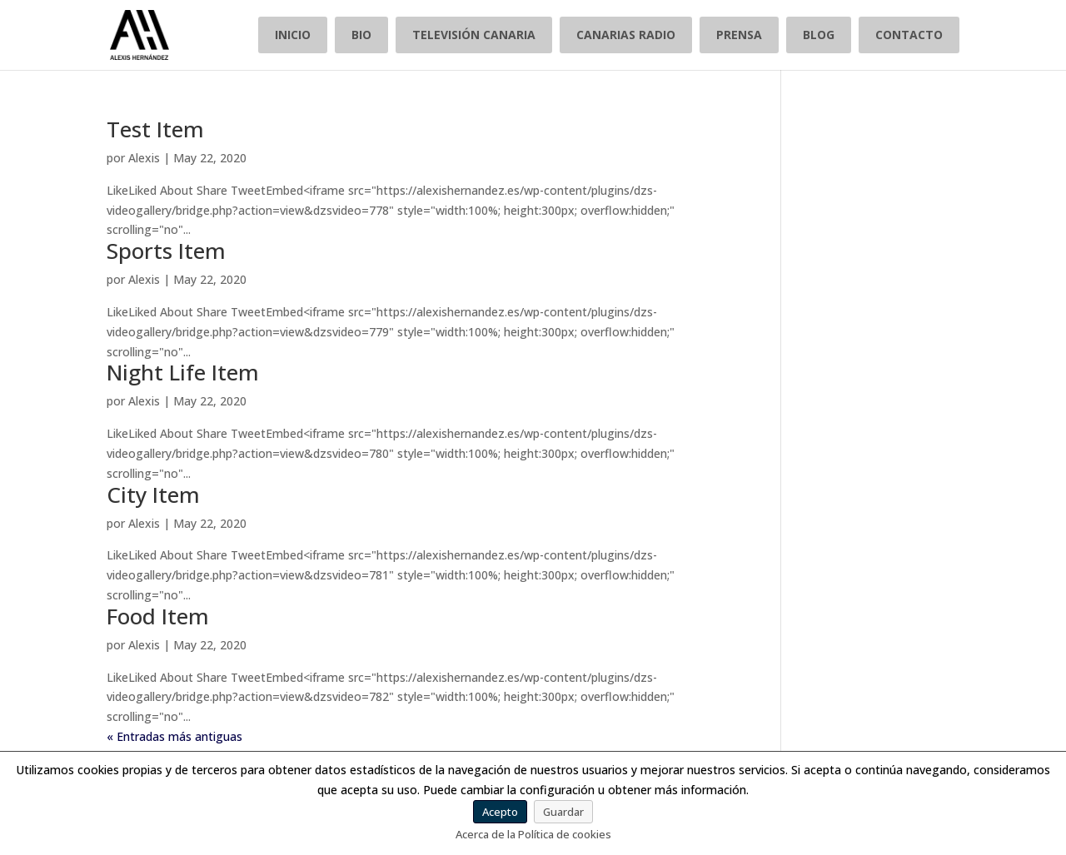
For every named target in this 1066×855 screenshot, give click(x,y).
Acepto (500, 811)
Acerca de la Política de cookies (533, 834)
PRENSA (739, 34)
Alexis (144, 158)
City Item (153, 495)
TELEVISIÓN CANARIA (473, 34)
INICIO (293, 34)
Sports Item (166, 251)
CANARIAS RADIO (625, 34)
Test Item (155, 129)
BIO (361, 34)
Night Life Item (183, 372)
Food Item (158, 616)
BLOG (818, 34)
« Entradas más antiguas (174, 736)
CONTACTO (909, 34)
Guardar (563, 811)
